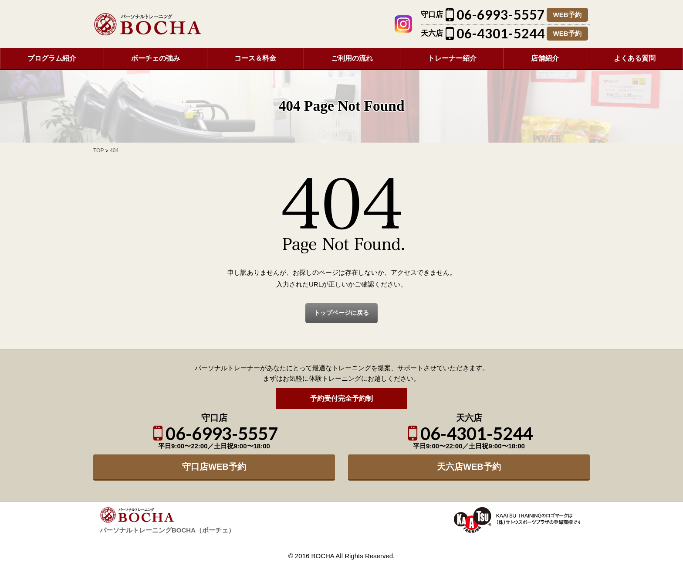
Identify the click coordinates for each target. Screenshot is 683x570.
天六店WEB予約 (469, 466)
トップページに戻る (341, 312)
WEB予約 (567, 14)
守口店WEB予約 (214, 466)
